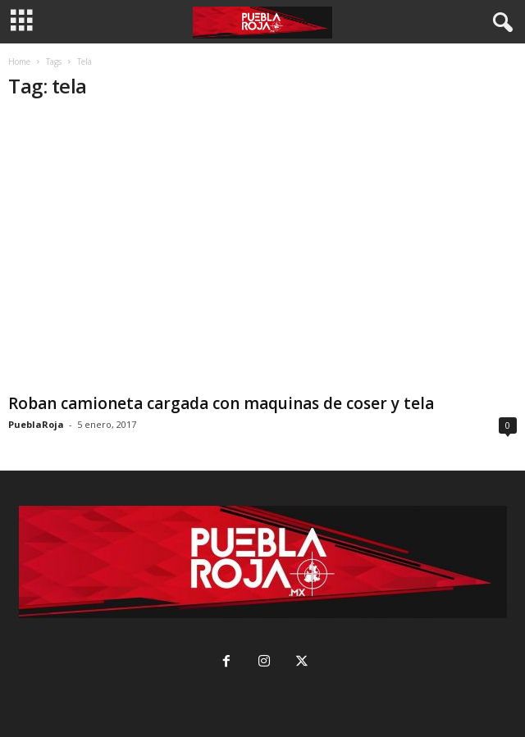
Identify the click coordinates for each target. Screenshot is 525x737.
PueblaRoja (36, 424)
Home (19, 61)
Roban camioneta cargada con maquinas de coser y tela (221, 403)
